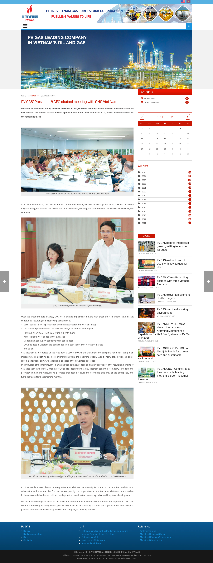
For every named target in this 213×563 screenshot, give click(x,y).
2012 (144, 219)
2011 (144, 223)
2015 (144, 207)
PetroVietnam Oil (90, 537)
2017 (144, 199)
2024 (144, 176)
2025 (144, 172)
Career (26, 537)
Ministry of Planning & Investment (155, 537)
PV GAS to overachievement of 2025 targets (173, 296)
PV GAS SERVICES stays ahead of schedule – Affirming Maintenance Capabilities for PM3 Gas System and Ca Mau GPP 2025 (164, 331)
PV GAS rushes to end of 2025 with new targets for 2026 (172, 263)
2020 (144, 191)
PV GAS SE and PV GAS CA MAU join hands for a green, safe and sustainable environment (163, 353)
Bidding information (32, 534)
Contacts (27, 540)
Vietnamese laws (148, 531)
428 (187, 98)
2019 (144, 195)
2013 (144, 215)
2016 (144, 203)
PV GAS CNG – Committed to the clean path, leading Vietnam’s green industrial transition (164, 374)
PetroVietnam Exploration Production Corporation (105, 531)
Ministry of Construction (151, 540)
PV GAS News (34, 96)
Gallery (26, 531)
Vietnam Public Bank (91, 543)
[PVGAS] (30, 13)
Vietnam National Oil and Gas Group (98, 534)
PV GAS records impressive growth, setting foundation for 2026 (173, 246)
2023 (144, 180)
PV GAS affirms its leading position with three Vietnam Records (173, 281)
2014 (144, 211)
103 (187, 102)
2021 (144, 188)
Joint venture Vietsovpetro (94, 540)
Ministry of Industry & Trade (152, 534)
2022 (144, 184)
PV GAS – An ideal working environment (172, 311)
